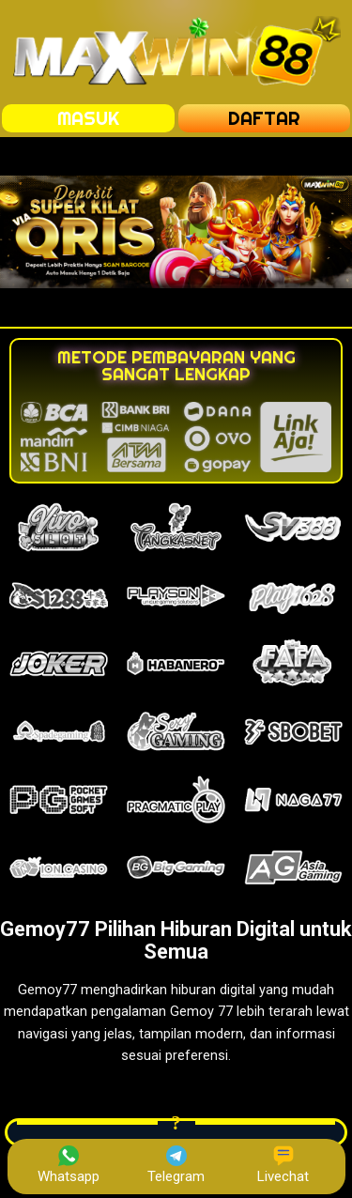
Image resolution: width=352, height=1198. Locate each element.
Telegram (176, 1165)
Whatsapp (68, 1165)
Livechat (283, 1165)
